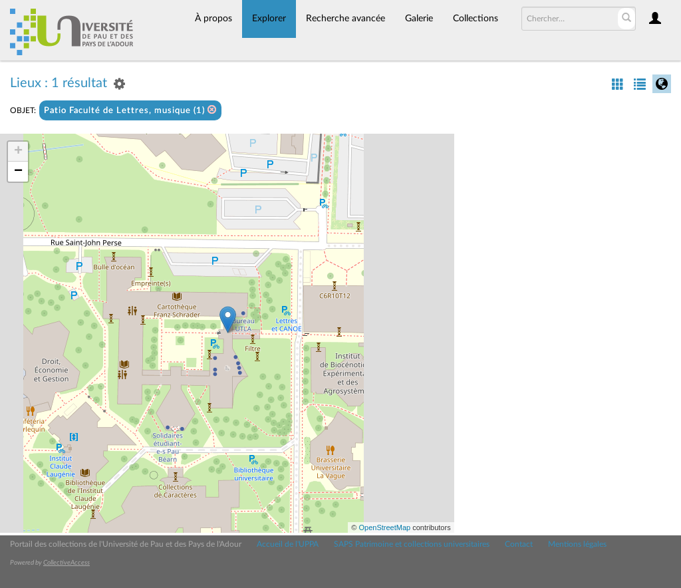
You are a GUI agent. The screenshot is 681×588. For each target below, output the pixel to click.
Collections (475, 18)
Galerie (419, 18)
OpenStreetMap (384, 527)
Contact (519, 544)
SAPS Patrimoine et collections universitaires (411, 544)
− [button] (18, 172)
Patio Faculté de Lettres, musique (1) (130, 110)
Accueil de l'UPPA (288, 544)
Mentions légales (577, 544)
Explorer (269, 18)
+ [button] (18, 152)
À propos (213, 18)
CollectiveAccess (66, 562)
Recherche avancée (345, 18)
